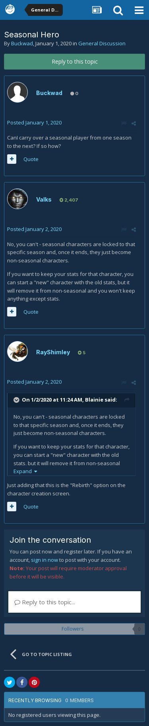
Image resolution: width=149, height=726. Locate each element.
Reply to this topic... (44, 602)
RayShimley (53, 352)
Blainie (94, 399)
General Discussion (102, 43)
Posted (34, 122)
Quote (31, 159)
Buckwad (22, 43)
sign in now (44, 559)
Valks (44, 199)
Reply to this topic (75, 61)
